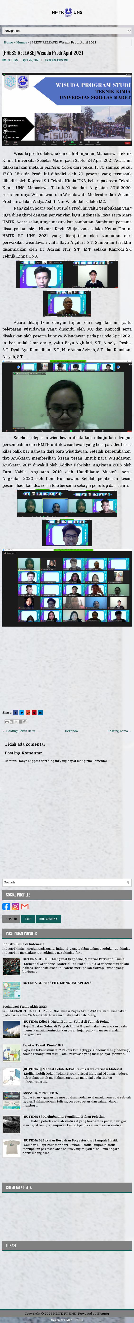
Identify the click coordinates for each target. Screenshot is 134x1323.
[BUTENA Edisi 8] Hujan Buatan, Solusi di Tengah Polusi (66, 1021)
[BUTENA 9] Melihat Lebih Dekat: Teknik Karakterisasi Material (72, 1069)
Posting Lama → (119, 731)
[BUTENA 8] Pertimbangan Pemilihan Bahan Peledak (64, 1116)
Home (8, 42)
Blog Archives (48, 919)
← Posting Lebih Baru (18, 731)
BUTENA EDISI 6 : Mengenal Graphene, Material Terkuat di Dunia (74, 959)
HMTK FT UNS (64, 1313)
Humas (21, 42)
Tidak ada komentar (57, 60)
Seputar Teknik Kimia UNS (43, 1045)
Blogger (103, 1313)
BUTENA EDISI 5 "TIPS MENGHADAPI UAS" (57, 983)
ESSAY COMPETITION (40, 1093)
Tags (28, 919)
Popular (11, 919)
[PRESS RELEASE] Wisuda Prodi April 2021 (42, 52)
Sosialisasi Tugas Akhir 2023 (24, 1006)
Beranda (71, 731)
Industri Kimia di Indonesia (23, 944)
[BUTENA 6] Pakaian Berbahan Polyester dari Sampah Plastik (70, 1140)
